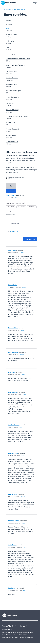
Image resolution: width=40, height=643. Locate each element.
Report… (17, 197)
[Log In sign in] (35, 3)
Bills (7, 28)
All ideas (9, 24)
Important (22, 207)
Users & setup (11, 135)
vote (11, 190)
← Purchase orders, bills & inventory (15, 9)
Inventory (9, 47)
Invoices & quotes (12, 78)
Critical (32, 207)
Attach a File (13, 232)
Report (22, 252)
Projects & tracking (12, 110)
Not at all (11, 207)
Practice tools (10, 103)
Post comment (30, 239)
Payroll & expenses (12, 97)
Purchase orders (11, 35)
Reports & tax (10, 123)
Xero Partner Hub (12, 142)
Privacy (24, 626)
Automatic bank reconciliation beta (18, 59)
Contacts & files (11, 71)
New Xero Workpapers (13, 91)
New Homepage (11, 84)
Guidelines (7, 629)
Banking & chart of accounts (15, 65)
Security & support (12, 129)
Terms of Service (9, 626)
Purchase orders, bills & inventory (17, 116)
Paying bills (10, 41)
